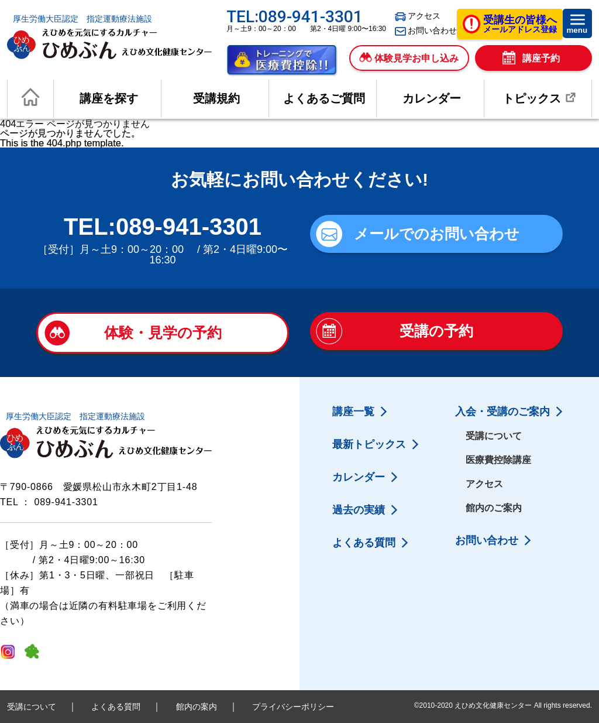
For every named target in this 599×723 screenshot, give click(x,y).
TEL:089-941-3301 (294, 16)
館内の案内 (196, 706)
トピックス (541, 97)
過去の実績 (358, 510)
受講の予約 (436, 331)
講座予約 (531, 58)
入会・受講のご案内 (502, 411)
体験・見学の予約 (163, 332)
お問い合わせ (426, 31)
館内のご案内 (494, 508)
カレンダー (431, 98)
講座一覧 (353, 411)
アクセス (417, 16)
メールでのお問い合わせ (436, 233)
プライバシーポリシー (293, 706)
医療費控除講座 (498, 460)
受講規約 (216, 98)
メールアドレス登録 (520, 25)
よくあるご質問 (324, 98)
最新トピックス (369, 444)
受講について (494, 436)
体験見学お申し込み (409, 58)
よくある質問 (363, 543)
